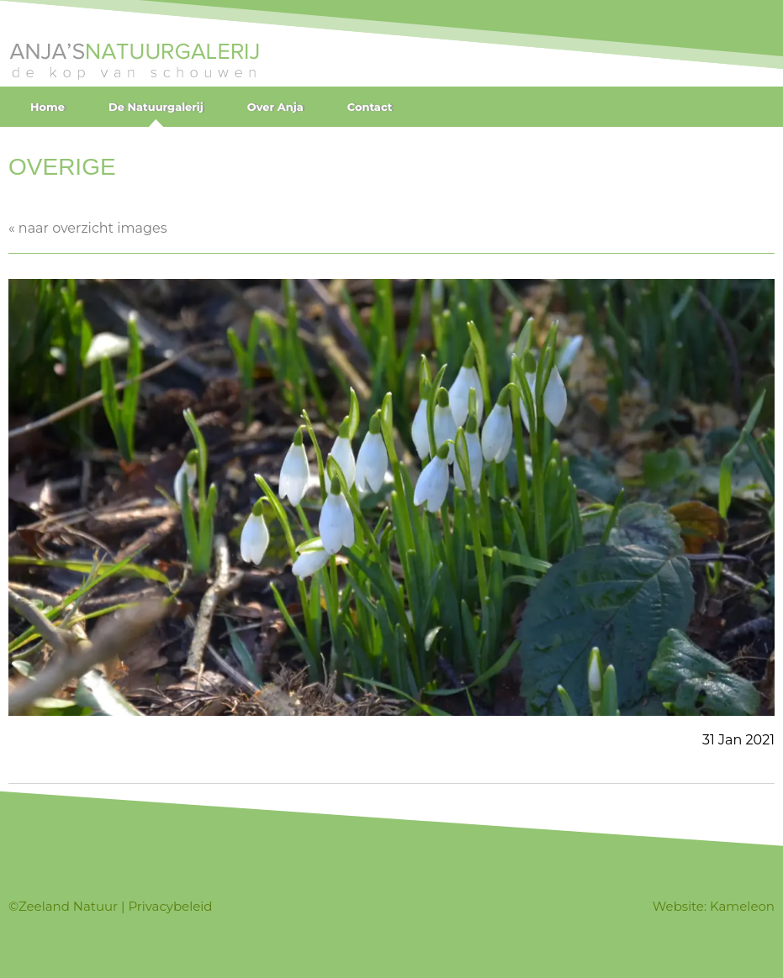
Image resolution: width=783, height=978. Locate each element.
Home (47, 106)
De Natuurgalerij (156, 106)
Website (678, 906)
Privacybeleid (170, 906)
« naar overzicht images (87, 228)
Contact (370, 106)
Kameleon (742, 906)
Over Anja (275, 106)
